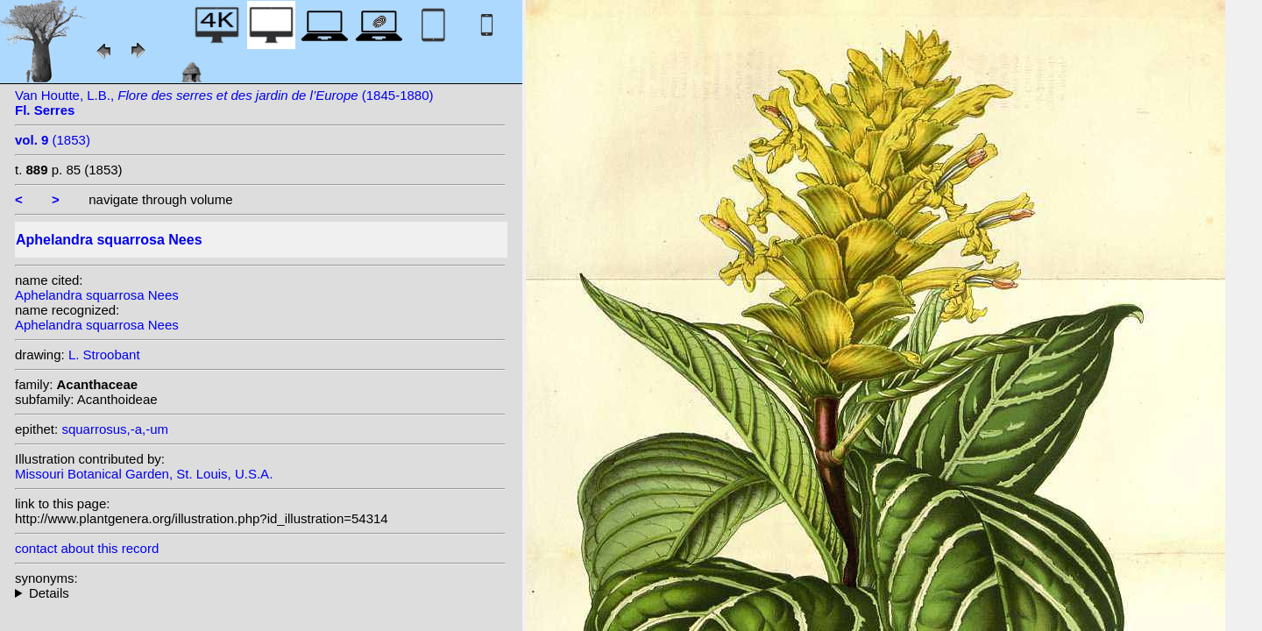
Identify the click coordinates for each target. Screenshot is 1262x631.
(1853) (52, 139)
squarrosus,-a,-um (114, 429)
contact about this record (87, 548)
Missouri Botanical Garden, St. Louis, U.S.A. (144, 473)
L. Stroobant (104, 354)
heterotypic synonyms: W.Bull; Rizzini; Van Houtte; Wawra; (260, 592)
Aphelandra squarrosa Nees (97, 294)
